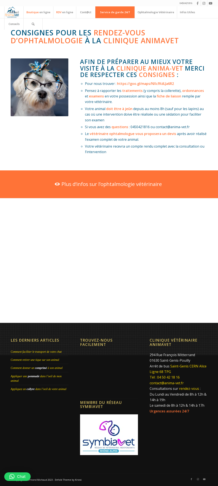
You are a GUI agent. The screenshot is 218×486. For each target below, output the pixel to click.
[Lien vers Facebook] (198, 3)
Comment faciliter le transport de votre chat (36, 351)
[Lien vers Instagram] (204, 3)
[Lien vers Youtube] (210, 3)
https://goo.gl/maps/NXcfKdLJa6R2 (145, 83)
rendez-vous (189, 388)
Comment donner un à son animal (37, 368)
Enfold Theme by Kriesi (68, 479)
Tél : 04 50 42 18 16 (165, 377)
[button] (17, 476)
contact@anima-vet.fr (167, 383)
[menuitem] (13, 12)
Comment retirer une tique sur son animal (35, 359)
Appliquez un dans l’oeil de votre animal (38, 389)
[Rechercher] (33, 24)
